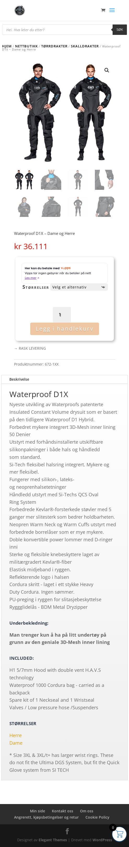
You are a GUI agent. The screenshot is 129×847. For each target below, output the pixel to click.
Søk (119, 29)
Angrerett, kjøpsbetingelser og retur (46, 817)
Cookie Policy (97, 817)
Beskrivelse (19, 379)
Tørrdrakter (54, 46)
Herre (15, 735)
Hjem (7, 46)
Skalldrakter (85, 46)
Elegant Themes (53, 839)
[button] (107, 70)
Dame (15, 743)
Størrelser (35, 287)
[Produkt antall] (62, 314)
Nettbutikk (26, 46)
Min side (37, 810)
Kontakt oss (62, 810)
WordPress (102, 839)
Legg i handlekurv (65, 328)
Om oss (86, 810)
